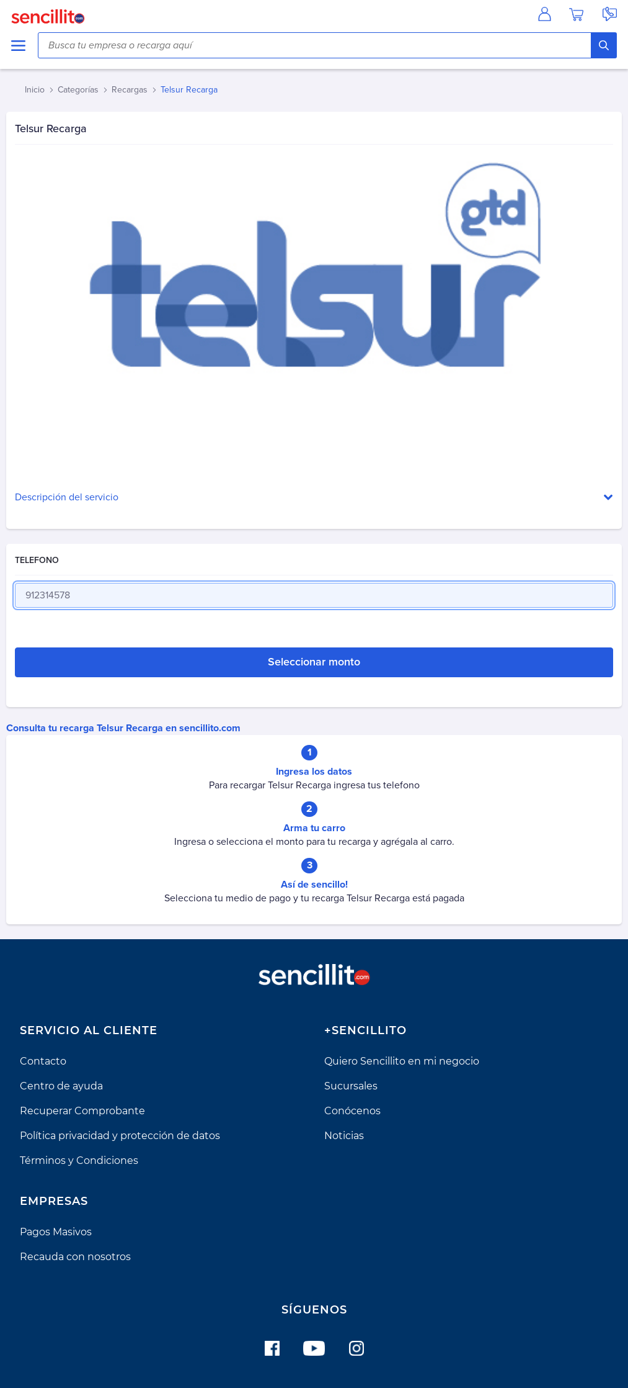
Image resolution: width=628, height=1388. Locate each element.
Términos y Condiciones (79, 1160)
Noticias (344, 1136)
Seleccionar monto (314, 662)
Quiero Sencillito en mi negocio (401, 1061)
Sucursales (351, 1086)
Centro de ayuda (61, 1086)
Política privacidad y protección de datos (120, 1136)
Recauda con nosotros (75, 1257)
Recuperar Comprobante (82, 1111)
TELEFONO (37, 560)
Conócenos (352, 1111)
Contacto (43, 1061)
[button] (314, 497)
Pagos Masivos (56, 1232)
